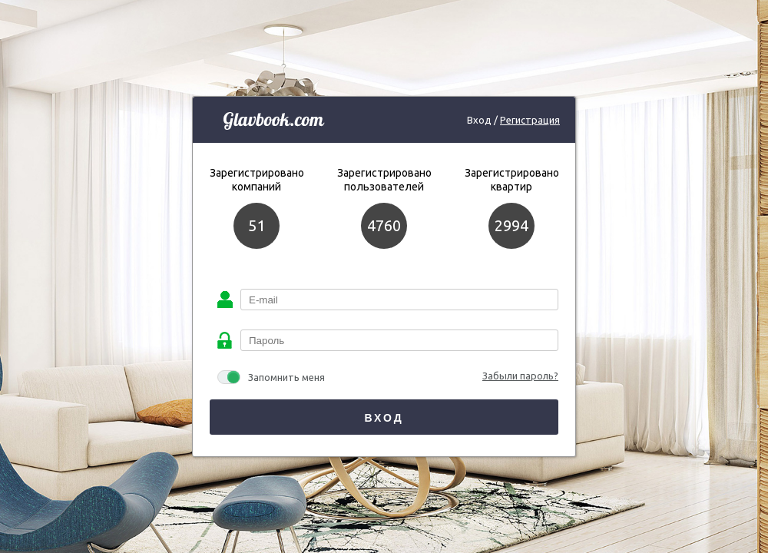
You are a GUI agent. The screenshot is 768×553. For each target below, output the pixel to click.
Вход (383, 418)
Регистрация (530, 119)
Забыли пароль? (520, 375)
